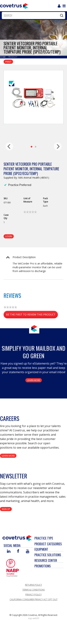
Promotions (42, 566)
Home (3, 57)
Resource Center (45, 560)
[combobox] (32, 15)
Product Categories (48, 543)
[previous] (9, 146)
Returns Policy (33, 584)
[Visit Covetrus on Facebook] (18, 551)
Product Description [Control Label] (24, 257)
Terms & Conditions (33, 589)
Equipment (41, 549)
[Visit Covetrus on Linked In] (8, 551)
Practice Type (43, 538)
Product (12, 57)
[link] (30, 212)
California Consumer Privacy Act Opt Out (34, 599)
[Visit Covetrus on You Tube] (27, 551)
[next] (58, 146)
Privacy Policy (33, 594)
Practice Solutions (47, 554)
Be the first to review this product (32, 315)
